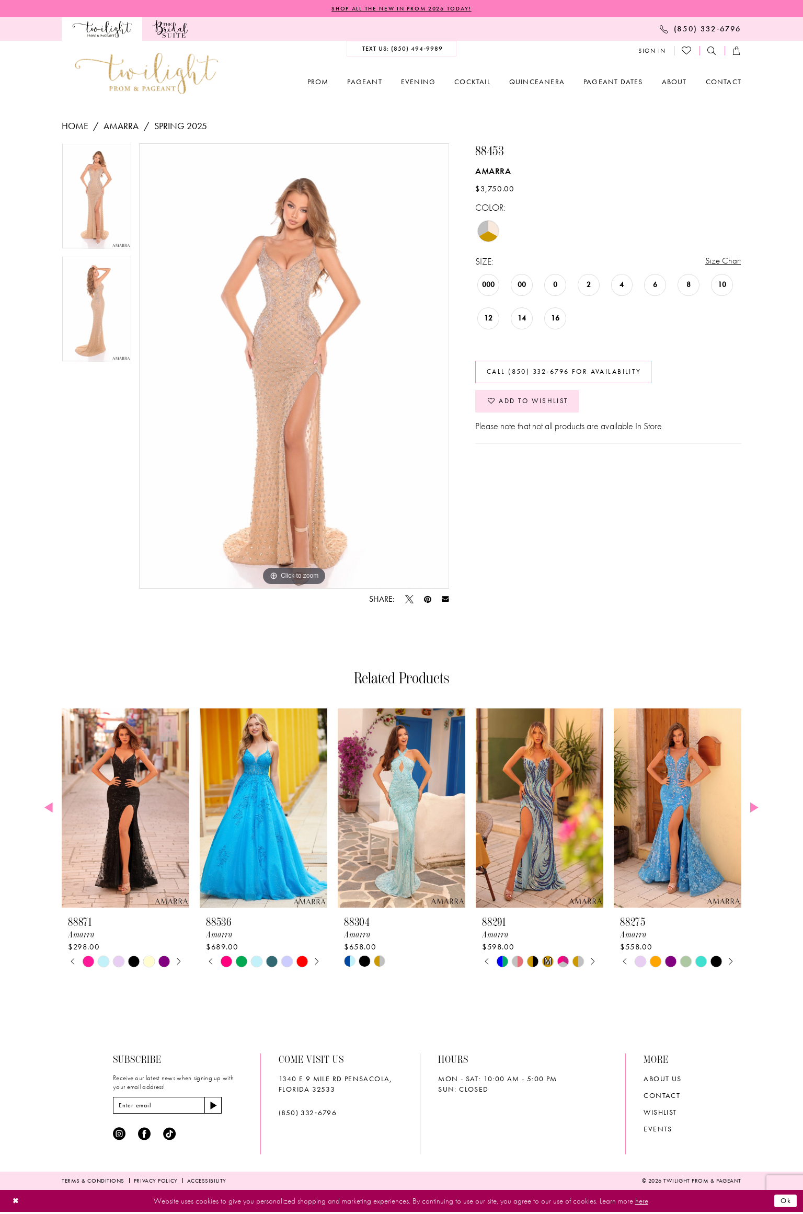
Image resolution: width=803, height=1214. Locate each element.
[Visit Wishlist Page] (687, 51)
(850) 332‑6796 (308, 1113)
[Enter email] (172, 1106)
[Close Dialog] (16, 1203)
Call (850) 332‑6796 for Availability (571, 375)
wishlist (660, 1112)
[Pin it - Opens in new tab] (427, 599)
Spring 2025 (180, 126)
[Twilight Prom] (102, 29)
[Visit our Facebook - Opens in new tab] (144, 1135)
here (641, 1202)
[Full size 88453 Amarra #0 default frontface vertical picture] (294, 366)
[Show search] (712, 51)
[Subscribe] (221, 1106)
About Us (662, 1079)
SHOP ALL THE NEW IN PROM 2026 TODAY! (401, 9)
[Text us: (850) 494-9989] (402, 49)
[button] (652, 51)
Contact (662, 1096)
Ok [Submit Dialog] (785, 1202)
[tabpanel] (97, 200)
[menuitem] (102, 29)
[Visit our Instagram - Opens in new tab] (119, 1135)
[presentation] (125, 808)
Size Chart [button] (722, 262)
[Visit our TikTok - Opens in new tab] (169, 1135)
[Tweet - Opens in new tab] (409, 599)
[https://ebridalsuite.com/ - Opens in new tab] (170, 29)
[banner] (146, 74)
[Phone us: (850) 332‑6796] (700, 29)
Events (658, 1129)
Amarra (121, 126)
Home (75, 126)
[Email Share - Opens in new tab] (445, 599)
